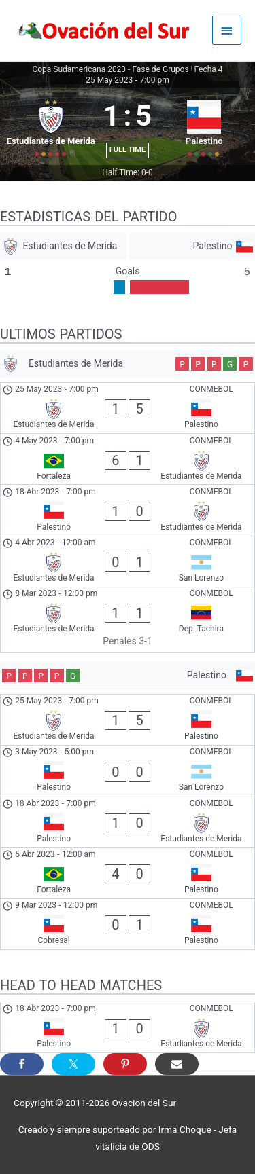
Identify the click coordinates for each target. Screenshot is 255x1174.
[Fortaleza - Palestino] (127, 873)
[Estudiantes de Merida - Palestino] (127, 408)
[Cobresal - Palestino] (127, 924)
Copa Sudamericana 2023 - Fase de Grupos (110, 69)
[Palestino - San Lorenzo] (127, 771)
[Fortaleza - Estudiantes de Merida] (127, 459)
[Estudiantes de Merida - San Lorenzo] (127, 561)
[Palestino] (192, 246)
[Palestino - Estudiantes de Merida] (127, 510)
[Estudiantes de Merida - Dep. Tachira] (127, 619)
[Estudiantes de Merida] (63, 246)
